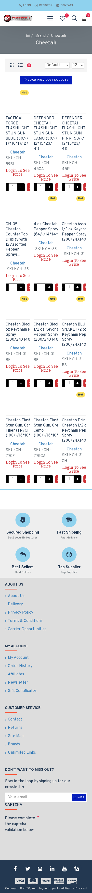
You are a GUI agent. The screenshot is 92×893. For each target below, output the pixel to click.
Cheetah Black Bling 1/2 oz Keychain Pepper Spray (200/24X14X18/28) (51, 332)
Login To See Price (18, 172)
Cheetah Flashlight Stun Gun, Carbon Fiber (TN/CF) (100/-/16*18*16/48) (24, 428)
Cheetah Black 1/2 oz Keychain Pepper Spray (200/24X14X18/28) (23, 332)
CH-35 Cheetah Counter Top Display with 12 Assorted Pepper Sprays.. (17, 239)
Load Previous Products (48, 80)
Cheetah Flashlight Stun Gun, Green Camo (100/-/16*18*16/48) (52, 428)
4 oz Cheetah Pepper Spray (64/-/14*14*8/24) (51, 229)
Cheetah (17, 152)
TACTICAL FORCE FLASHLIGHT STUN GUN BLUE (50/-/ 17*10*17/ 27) (17, 131)
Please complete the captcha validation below (20, 824)
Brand (40, 35)
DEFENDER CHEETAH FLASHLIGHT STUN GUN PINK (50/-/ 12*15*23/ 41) (73, 133)
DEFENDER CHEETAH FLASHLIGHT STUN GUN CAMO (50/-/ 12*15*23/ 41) (45, 133)
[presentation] (39, 843)
